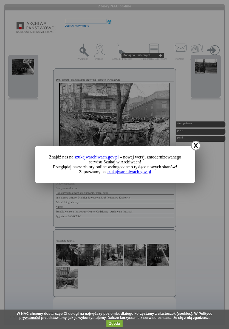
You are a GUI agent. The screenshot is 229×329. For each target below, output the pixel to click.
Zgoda (114, 323)
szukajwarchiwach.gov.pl (96, 157)
